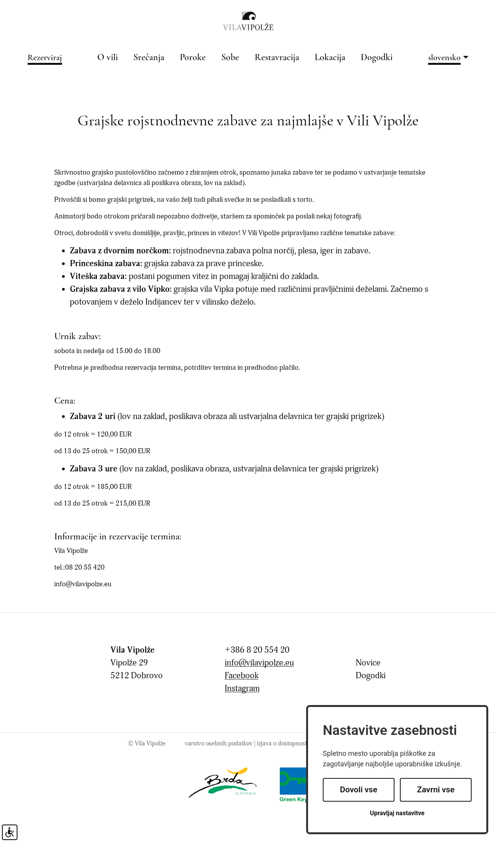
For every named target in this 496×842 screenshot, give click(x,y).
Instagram (242, 688)
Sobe (230, 57)
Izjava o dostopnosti (282, 743)
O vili (107, 57)
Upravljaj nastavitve (397, 813)
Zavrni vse (436, 789)
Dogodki (377, 57)
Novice (368, 663)
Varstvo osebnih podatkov (219, 743)
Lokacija (330, 57)
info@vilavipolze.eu (259, 663)
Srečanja (148, 57)
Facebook (241, 675)
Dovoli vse (358, 789)
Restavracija (277, 57)
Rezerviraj (45, 58)
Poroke (193, 57)
